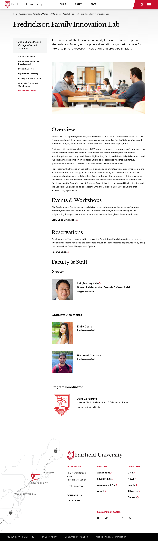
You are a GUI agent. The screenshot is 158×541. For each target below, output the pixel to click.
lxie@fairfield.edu (85, 292)
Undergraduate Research (30, 103)
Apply (78, 4)
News (131, 478)
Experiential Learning (28, 73)
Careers (132, 497)
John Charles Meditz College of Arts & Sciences (29, 45)
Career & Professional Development (28, 62)
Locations (73, 500)
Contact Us (74, 495)
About (100, 491)
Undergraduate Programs (30, 98)
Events (131, 484)
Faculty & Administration (29, 78)
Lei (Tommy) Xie (88, 283)
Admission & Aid (106, 484)
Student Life (104, 478)
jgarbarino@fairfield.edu (88, 407)
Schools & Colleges (41, 14)
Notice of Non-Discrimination (111, 536)
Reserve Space (60, 251)
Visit (63, 4)
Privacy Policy (49, 536)
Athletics (133, 491)
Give (93, 4)
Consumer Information (76, 536)
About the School (26, 56)
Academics (25, 14)
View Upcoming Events (64, 219)
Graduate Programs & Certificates (28, 84)
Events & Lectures (26, 69)
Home (16, 14)
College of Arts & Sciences (65, 14)
